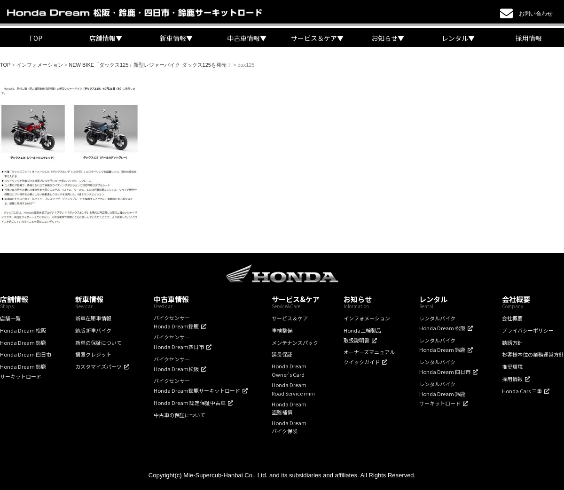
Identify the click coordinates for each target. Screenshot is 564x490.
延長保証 (282, 354)
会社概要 (512, 318)
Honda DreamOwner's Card (289, 370)
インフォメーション (367, 318)
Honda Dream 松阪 (23, 330)
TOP (35, 38)
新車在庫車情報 (93, 318)
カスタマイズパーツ (98, 366)
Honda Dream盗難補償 (289, 408)
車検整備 (282, 330)
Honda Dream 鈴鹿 (23, 342)
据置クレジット (93, 354)
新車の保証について (98, 342)
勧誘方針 (512, 342)
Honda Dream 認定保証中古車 (190, 402)
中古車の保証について (179, 415)
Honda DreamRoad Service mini (293, 389)
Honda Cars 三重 (522, 391)
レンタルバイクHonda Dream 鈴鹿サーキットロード (442, 393)
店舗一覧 (10, 318)
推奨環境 (512, 366)
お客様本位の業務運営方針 (533, 354)
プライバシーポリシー (528, 330)
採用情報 (529, 38)
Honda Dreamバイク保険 (289, 427)
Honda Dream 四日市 (25, 354)
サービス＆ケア (290, 318)
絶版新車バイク (93, 330)
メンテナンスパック (295, 342)
